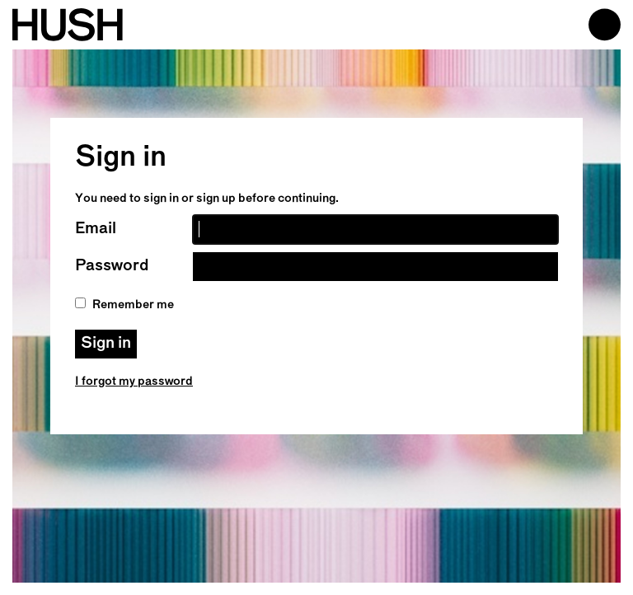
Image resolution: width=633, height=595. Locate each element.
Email (95, 229)
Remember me (124, 305)
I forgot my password (134, 382)
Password (111, 266)
